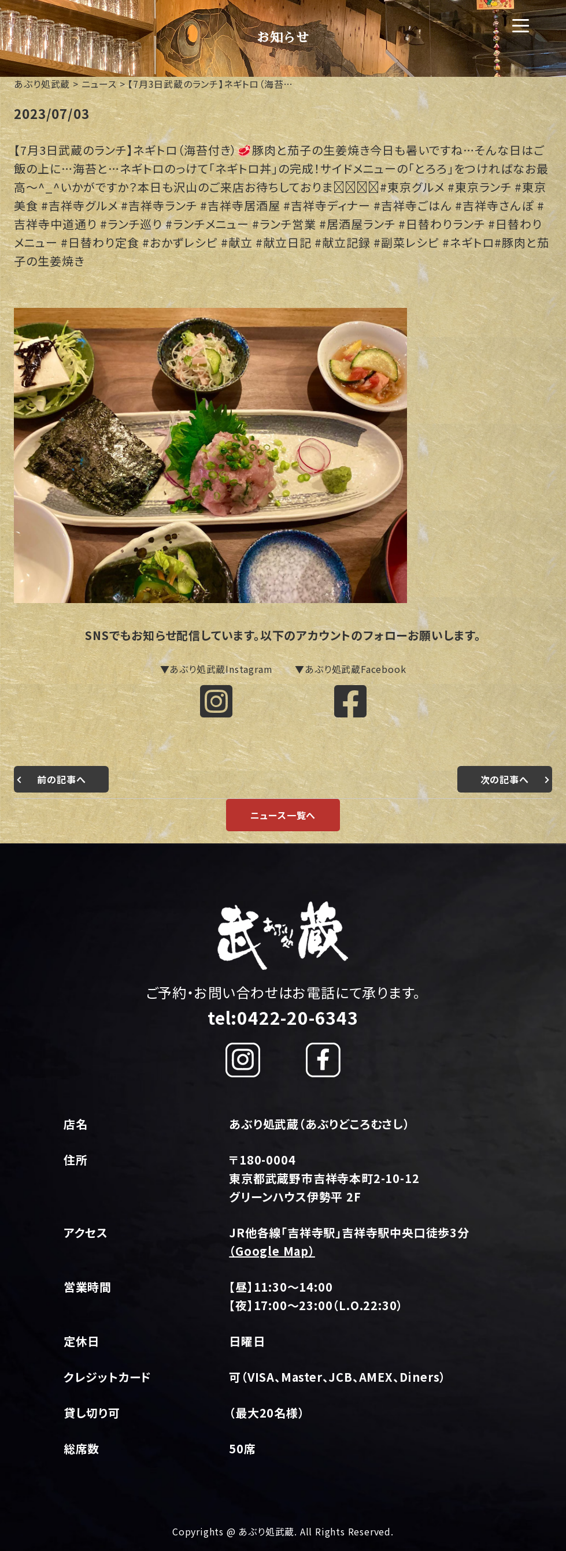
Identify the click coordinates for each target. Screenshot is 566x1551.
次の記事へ (504, 779)
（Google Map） (272, 1251)
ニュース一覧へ (283, 815)
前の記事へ (61, 779)
